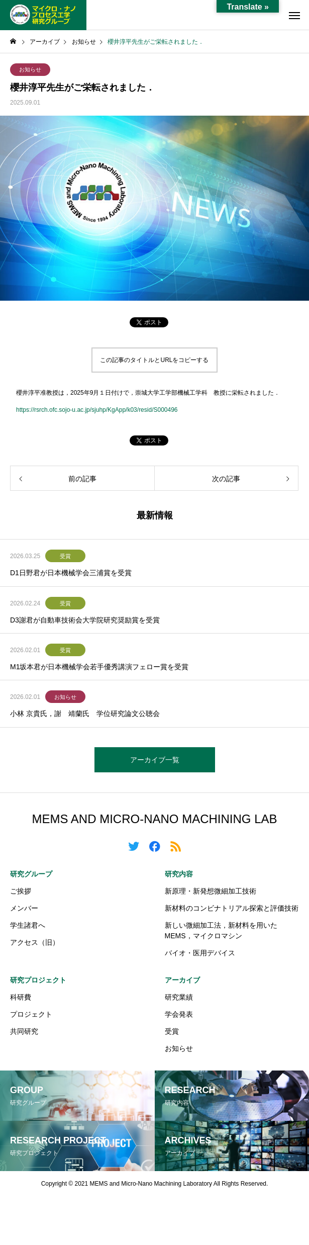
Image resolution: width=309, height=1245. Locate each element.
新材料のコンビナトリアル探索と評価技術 (231, 908)
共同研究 (24, 1031)
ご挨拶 (20, 891)
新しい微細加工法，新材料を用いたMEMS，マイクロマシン (221, 930)
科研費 (20, 997)
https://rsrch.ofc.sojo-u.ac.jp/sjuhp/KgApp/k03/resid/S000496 (97, 409)
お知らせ (30, 69)
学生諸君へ (27, 925)
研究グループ (31, 874)
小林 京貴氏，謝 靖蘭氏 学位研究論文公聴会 (85, 713)
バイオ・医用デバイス (200, 953)
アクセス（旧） (34, 942)
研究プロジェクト (38, 980)
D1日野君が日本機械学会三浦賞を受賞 (71, 573)
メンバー (24, 908)
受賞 (65, 556)
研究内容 (179, 874)
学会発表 (179, 1014)
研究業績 (179, 997)
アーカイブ (182, 980)
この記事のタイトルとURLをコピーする (154, 360)
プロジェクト (31, 1014)
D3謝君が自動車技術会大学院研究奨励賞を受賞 (85, 620)
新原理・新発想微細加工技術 (210, 891)
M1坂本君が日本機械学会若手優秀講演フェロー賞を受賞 (99, 667)
